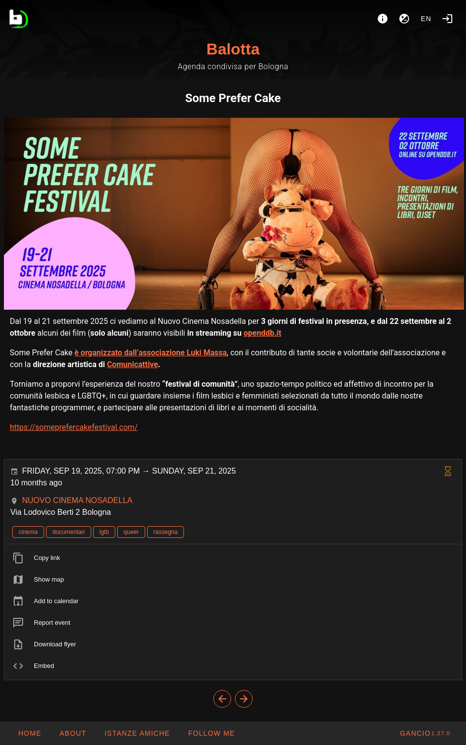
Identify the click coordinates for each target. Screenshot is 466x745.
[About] (382, 18)
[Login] (447, 18)
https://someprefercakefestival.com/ (74, 427)
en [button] (426, 19)
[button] (137, 733)
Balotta (233, 49)
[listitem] (233, 558)
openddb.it (262, 333)
